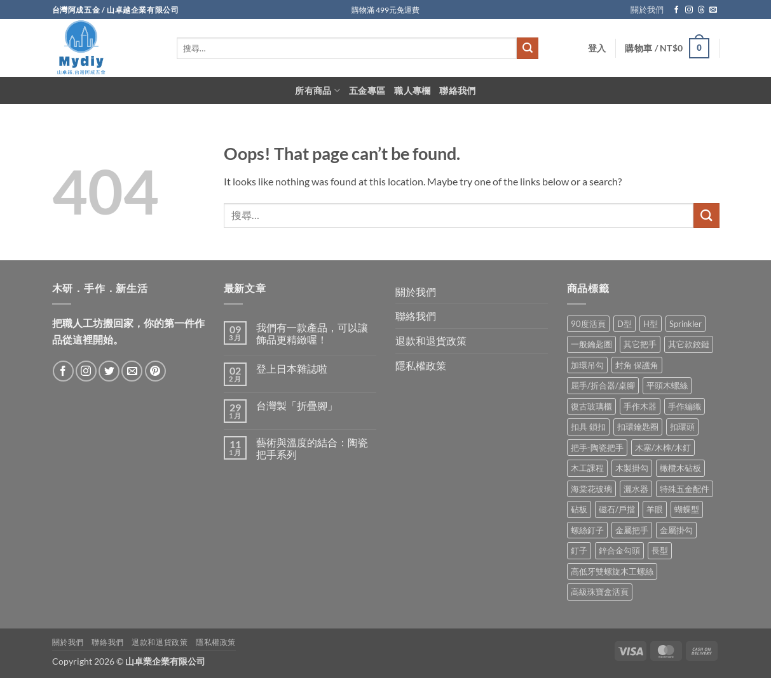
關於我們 (647, 9)
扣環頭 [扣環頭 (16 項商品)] (682, 427)
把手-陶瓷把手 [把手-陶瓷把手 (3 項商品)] (597, 447)
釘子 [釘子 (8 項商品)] (579, 550)
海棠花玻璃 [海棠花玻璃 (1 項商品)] (591, 489)
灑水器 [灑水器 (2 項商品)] (636, 489)
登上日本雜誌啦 (291, 368)
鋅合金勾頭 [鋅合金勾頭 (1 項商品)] (619, 550)
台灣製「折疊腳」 (297, 405)
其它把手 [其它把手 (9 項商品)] (640, 344)
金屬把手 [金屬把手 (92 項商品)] (631, 530)
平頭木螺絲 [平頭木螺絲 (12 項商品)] (667, 385)
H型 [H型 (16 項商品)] (650, 324)
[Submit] (527, 48)
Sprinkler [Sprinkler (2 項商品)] (685, 324)
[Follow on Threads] (701, 10)
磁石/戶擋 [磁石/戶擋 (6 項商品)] (617, 509)
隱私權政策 (420, 365)
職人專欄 (412, 90)
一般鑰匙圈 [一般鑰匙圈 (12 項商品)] (591, 344)
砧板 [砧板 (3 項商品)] (579, 509)
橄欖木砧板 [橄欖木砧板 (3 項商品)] (680, 468)
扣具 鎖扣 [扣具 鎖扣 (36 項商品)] (588, 427)
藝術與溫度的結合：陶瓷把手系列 (312, 448)
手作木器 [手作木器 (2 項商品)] (640, 406)
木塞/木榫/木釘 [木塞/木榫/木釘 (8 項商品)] (663, 447)
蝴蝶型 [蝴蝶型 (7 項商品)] (686, 509)
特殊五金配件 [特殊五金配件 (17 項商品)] (684, 489)
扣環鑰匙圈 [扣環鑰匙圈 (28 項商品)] (637, 427)
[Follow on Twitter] (109, 371)
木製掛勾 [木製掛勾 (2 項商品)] (631, 468)
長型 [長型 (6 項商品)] (660, 550)
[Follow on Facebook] (676, 10)
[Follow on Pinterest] (155, 371)
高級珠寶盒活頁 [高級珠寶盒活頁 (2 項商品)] (600, 592)
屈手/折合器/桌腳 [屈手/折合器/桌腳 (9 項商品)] (603, 385)
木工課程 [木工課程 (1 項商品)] (587, 468)
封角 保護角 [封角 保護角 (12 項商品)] (636, 365)
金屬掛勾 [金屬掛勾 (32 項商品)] (676, 530)
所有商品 (317, 90)
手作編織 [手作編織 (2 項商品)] (684, 406)
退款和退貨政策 (431, 341)
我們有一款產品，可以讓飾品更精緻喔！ (312, 333)
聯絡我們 (457, 90)
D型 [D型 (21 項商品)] (624, 324)
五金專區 (367, 90)
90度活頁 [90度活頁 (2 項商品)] (588, 324)
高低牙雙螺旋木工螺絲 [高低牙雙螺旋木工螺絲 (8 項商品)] (612, 571)
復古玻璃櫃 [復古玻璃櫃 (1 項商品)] (591, 406)
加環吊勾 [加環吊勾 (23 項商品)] (587, 365)
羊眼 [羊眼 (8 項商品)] (654, 509)
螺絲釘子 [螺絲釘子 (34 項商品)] (587, 530)
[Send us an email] (713, 10)
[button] (597, 48)
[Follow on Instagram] (689, 10)
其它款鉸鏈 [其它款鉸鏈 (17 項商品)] (688, 344)
